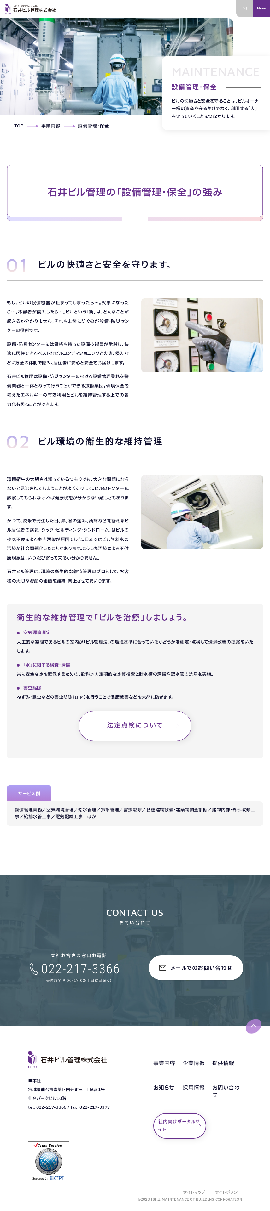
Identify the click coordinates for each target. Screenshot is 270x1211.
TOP (19, 126)
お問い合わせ (226, 1091)
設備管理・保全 (93, 126)
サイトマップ (194, 1193)
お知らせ (164, 1087)
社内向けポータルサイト (179, 1125)
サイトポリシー (228, 1193)
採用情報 (194, 1087)
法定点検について (135, 725)
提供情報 (223, 1063)
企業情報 (194, 1063)
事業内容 (50, 126)
